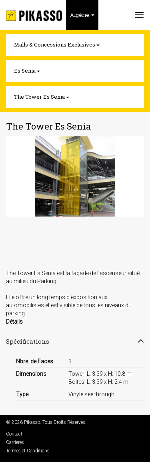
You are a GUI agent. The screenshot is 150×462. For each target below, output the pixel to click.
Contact (14, 434)
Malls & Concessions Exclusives (57, 44)
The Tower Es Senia (41, 96)
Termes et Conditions (28, 451)
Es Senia (27, 70)
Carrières (15, 442)
